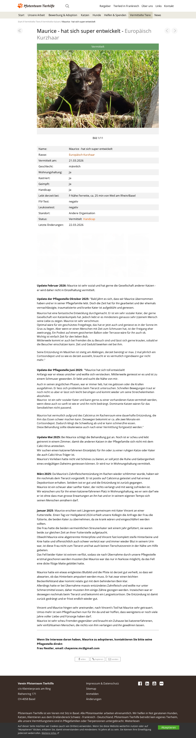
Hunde (97, 15)
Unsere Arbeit (36, 15)
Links (159, 6)
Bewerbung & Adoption (63, 15)
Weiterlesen (132, 721)
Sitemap (91, 688)
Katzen (85, 15)
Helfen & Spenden (115, 15)
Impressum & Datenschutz (102, 683)
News (157, 15)
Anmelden (92, 694)
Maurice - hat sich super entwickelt (78, 21)
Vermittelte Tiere (140, 15)
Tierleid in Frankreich (126, 6)
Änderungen (93, 699)
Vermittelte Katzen (51, 21)
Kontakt (169, 6)
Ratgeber (105, 6)
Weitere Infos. (49, 733)
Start (21, 15)
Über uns (147, 6)
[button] (46, 85)
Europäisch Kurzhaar (82, 154)
